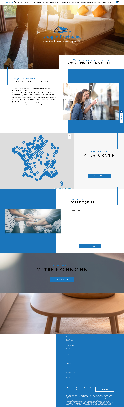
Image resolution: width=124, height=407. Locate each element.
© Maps (60, 188)
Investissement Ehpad (109, 2)
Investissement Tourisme (57, 2)
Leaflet (56, 188)
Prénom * (71, 346)
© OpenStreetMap (67, 188)
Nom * (69, 337)
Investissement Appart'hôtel (39, 2)
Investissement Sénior (94, 2)
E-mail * (71, 365)
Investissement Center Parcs (76, 2)
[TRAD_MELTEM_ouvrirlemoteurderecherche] (10, 2)
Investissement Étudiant (21, 2)
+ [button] (69, 135)
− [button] (69, 138)
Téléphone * (73, 356)
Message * (72, 375)
